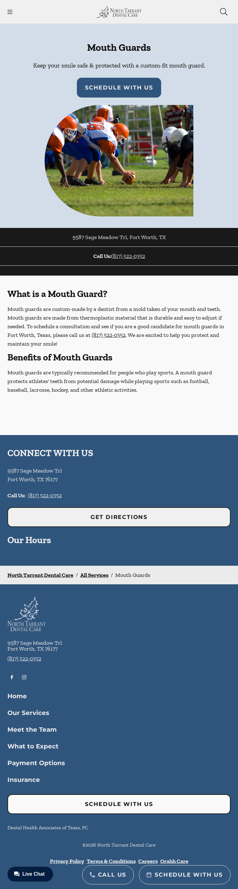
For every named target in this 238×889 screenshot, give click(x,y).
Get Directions (119, 517)
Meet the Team (32, 729)
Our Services (28, 713)
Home (17, 696)
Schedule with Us (119, 87)
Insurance (23, 779)
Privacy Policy (67, 861)
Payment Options (36, 763)
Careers (148, 861)
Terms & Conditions (111, 861)
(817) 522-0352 (128, 256)
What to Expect (33, 746)
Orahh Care (174, 861)
